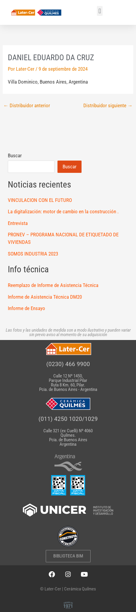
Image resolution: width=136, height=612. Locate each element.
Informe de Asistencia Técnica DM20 (45, 297)
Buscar (15, 155)
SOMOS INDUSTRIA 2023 (33, 254)
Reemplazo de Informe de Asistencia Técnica (53, 285)
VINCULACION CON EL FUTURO (40, 200)
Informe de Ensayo (26, 308)
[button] (100, 11)
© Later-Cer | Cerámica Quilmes (68, 589)
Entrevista (18, 223)
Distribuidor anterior (26, 105)
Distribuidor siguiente (108, 105)
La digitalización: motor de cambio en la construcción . (63, 211)
